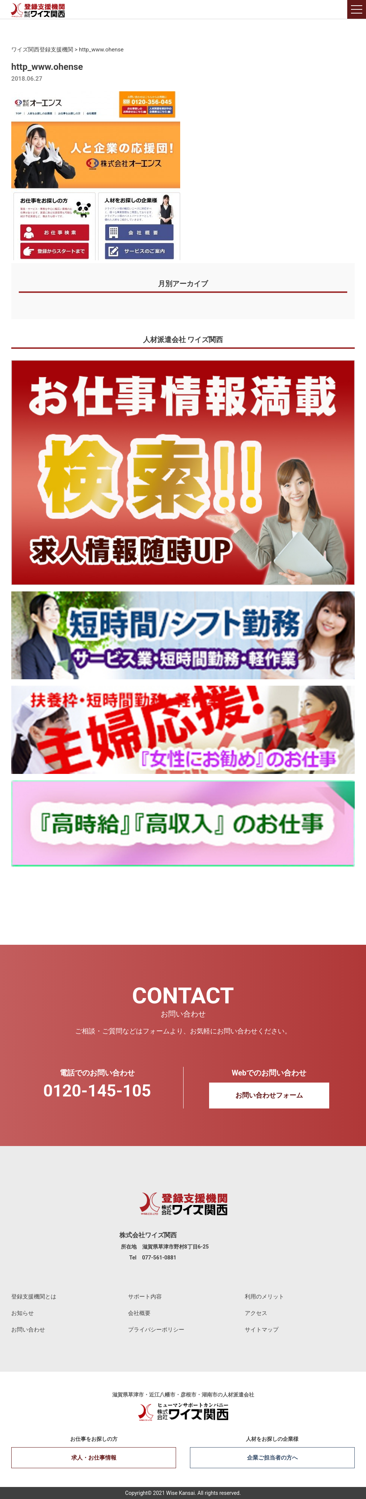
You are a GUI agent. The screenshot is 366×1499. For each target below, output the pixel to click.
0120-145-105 (97, 1091)
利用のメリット (264, 1296)
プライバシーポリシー (156, 1329)
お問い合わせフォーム (269, 1095)
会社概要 (139, 1313)
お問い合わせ (28, 1329)
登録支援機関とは (33, 1296)
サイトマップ (262, 1329)
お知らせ (22, 1313)
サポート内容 (145, 1296)
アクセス (256, 1313)
